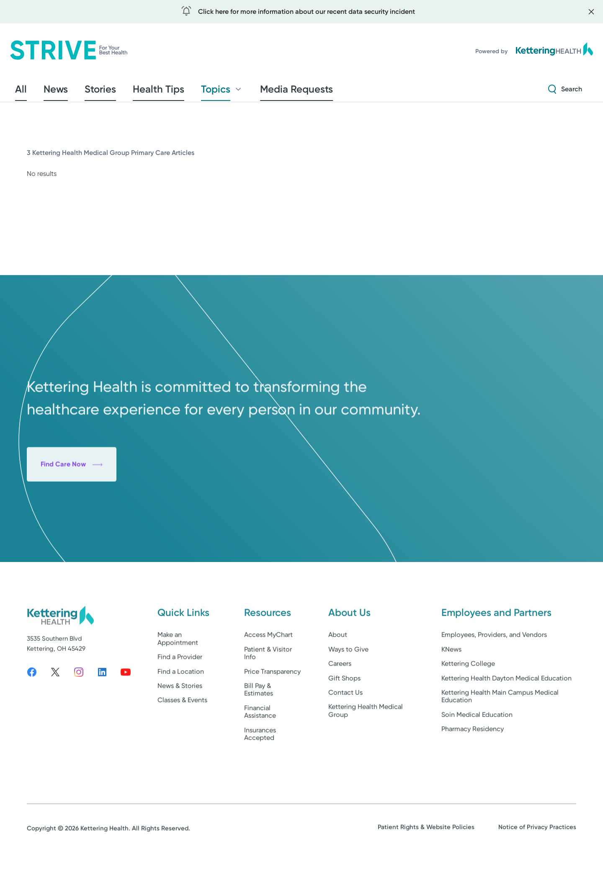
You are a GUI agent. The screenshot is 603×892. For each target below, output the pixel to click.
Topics (177, 92)
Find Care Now (72, 517)
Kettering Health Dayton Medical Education (506, 707)
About (337, 664)
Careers (339, 692)
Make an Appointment (177, 667)
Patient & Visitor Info (268, 681)
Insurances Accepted (260, 762)
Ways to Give (348, 678)
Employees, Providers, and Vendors (494, 664)
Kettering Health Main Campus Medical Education (500, 724)
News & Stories (179, 714)
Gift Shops (344, 707)
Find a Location (180, 700)
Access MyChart (268, 664)
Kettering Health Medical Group (365, 739)
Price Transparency (272, 700)
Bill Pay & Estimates (258, 718)
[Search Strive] (565, 91)
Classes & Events (182, 729)
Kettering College (468, 692)
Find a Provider (179, 686)
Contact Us (345, 721)
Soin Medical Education (477, 743)
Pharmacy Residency (472, 758)
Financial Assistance (260, 740)
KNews (451, 678)
